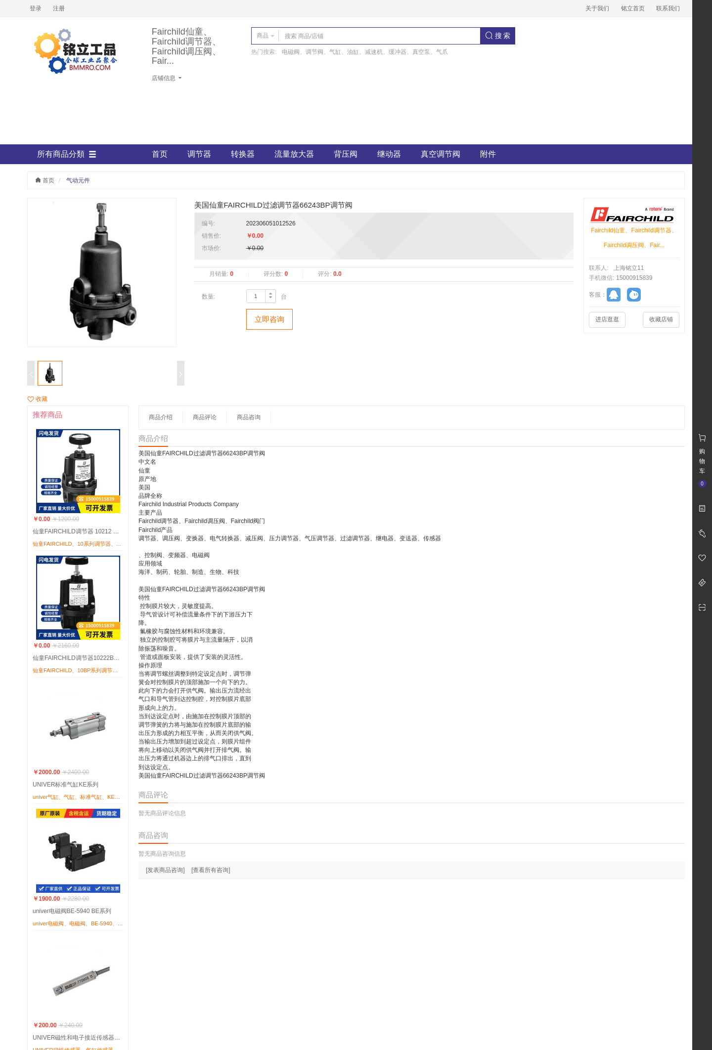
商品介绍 (161, 417)
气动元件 (78, 180)
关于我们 (597, 8)
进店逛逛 (607, 319)
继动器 (389, 154)
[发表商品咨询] (165, 870)
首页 (160, 154)
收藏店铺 (661, 319)
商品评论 (205, 417)
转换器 (243, 154)
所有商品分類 (66, 154)
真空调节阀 (440, 154)
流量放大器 (294, 154)
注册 (59, 8)
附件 (488, 154)
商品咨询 (249, 417)
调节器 (199, 154)
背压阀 (345, 154)
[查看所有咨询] (210, 870)
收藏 (37, 398)
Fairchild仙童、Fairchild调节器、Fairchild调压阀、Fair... (186, 46)
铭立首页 (633, 8)
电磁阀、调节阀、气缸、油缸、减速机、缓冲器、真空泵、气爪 (365, 51)
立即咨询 (269, 319)
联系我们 (668, 8)
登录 (36, 8)
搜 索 (498, 36)
